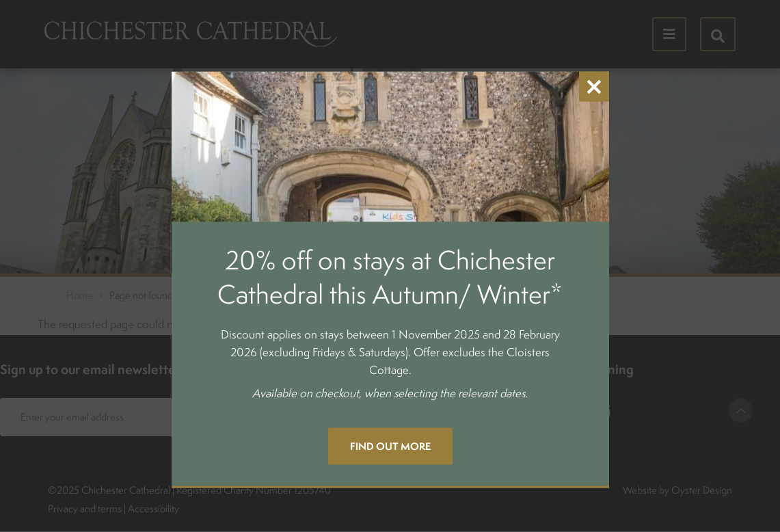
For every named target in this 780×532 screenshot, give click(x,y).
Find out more (390, 445)
